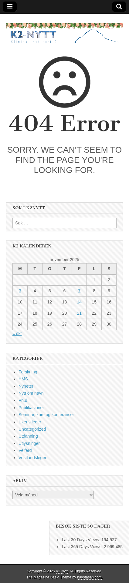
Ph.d (23, 400)
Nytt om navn (31, 393)
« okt (17, 333)
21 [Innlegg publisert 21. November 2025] (79, 313)
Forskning (28, 371)
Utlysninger (29, 443)
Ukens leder (30, 421)
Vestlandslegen (33, 457)
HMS (23, 378)
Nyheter (26, 386)
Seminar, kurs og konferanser (46, 414)
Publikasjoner (31, 407)
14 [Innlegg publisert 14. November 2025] (79, 302)
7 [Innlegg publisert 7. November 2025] (79, 290)
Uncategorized (32, 429)
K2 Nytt (62, 571)
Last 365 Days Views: (83, 546)
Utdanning (28, 436)
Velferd (25, 450)
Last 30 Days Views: (81, 539)
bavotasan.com (89, 577)
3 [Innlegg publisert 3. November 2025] (20, 290)
